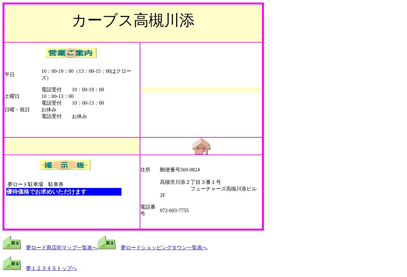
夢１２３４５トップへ (51, 268)
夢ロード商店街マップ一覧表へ (61, 247)
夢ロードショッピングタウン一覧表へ (164, 247)
